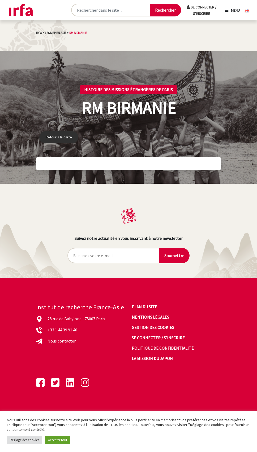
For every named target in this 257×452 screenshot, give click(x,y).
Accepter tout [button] (57, 440)
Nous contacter (62, 341)
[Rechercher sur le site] (110, 10)
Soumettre (174, 255)
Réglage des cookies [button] (24, 440)
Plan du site (144, 306)
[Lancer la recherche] (165, 10)
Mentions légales (150, 317)
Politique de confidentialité (163, 348)
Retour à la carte (59, 137)
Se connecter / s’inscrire (158, 337)
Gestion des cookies (153, 327)
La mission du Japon (152, 358)
